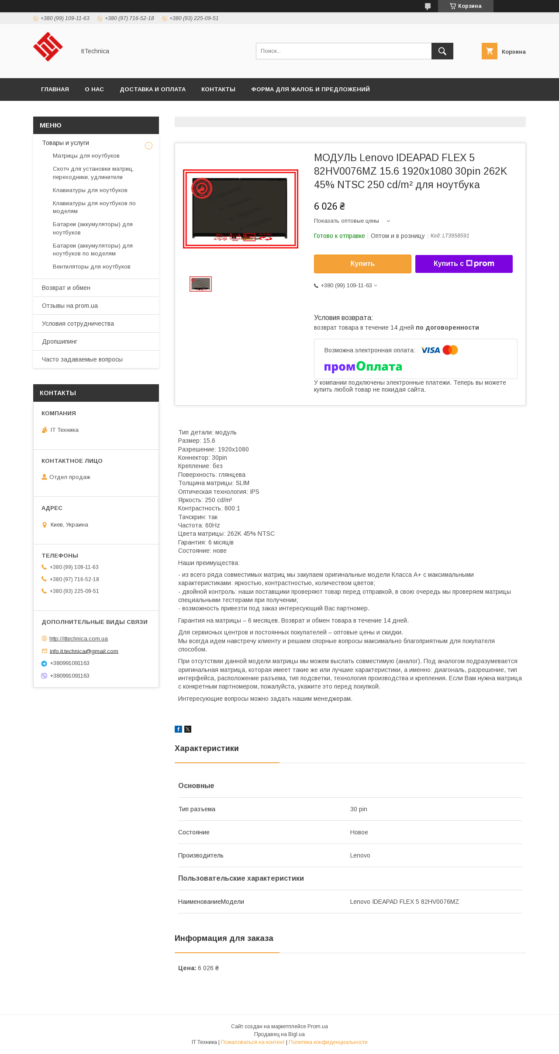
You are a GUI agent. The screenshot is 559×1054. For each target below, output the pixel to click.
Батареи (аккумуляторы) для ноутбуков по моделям (93, 249)
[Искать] (442, 51)
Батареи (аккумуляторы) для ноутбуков (93, 228)
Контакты (218, 89)
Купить (363, 263)
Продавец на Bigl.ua (279, 1034)
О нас (94, 89)
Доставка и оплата (153, 89)
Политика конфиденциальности (328, 1042)
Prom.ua (317, 1026)
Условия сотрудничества (78, 323)
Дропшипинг (59, 341)
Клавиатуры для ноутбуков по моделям (94, 207)
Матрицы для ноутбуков (86, 155)
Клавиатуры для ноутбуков (90, 190)
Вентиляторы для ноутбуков (92, 266)
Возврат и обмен (66, 287)
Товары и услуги (65, 142)
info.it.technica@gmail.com (84, 651)
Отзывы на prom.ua (70, 305)
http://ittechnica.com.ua (78, 638)
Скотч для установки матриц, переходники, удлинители (93, 172)
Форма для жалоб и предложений (310, 89)
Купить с (464, 264)
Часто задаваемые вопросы (82, 359)
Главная (55, 89)
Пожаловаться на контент (253, 1042)
